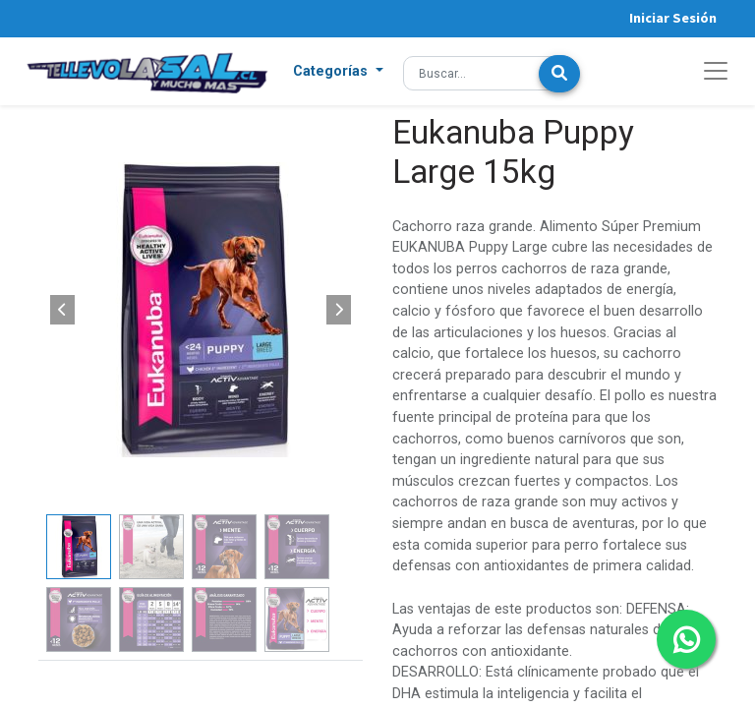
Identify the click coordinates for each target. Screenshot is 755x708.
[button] (338, 72)
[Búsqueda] (559, 73)
